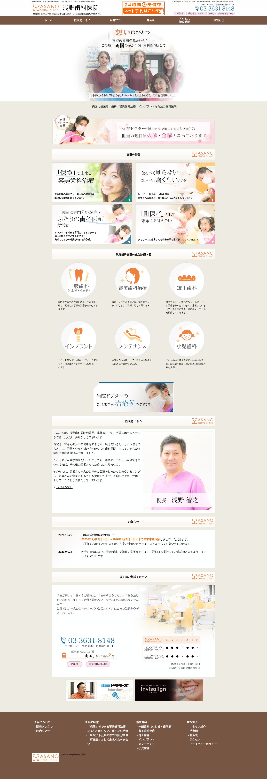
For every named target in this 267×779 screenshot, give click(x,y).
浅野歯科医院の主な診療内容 (133, 254)
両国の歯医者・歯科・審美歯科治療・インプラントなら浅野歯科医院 (134, 106)
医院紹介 (192, 722)
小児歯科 (143, 748)
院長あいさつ (133, 421)
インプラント (146, 739)
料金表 (194, 735)
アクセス (195, 739)
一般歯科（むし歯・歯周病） (156, 726)
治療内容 (141, 722)
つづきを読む (64, 487)
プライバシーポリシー (203, 744)
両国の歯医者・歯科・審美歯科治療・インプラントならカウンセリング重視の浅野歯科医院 (63, 1)
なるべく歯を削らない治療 (73, 754)
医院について (42, 722)
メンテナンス (146, 744)
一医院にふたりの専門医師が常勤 (107, 735)
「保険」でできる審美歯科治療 (106, 726)
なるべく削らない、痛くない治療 (107, 730)
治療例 (194, 730)
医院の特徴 (133, 154)
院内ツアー (43, 730)
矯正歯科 (143, 735)
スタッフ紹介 (198, 726)
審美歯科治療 (146, 730)
